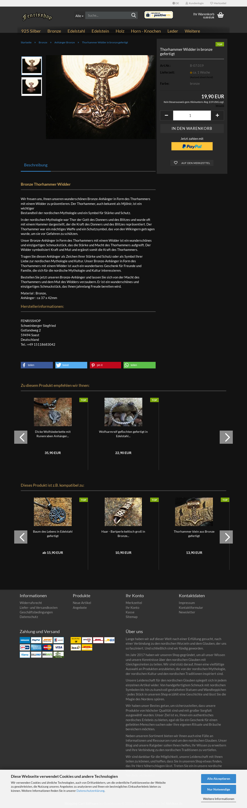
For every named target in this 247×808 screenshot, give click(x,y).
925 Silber (31, 30)
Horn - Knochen (146, 30)
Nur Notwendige (218, 789)
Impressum (187, 603)
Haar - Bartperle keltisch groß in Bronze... (123, 534)
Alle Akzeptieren (218, 778)
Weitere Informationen (218, 799)
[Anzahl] (192, 115)
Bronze (54, 30)
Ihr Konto (132, 607)
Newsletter (187, 612)
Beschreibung (35, 164)
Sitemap (131, 617)
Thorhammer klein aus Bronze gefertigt (194, 534)
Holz (120, 30)
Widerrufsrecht (31, 603)
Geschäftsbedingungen (36, 612)
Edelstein (100, 30)
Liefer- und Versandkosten (38, 607)
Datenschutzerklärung (90, 790)
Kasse (130, 612)
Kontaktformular (191, 607)
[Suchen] (134, 15)
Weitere (192, 30)
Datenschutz (29, 617)
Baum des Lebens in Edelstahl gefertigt (53, 534)
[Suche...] (79, 15)
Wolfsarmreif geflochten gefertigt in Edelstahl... (123, 434)
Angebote (80, 607)
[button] (175, 3)
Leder (172, 30)
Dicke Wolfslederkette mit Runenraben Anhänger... (53, 434)
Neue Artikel (82, 603)
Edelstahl (76, 30)
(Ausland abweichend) (201, 77)
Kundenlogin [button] (195, 3)
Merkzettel (218, 3)
